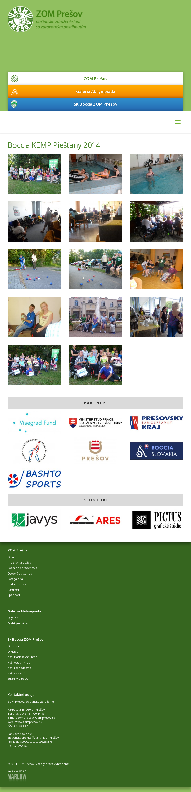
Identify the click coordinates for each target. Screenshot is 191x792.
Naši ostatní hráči (19, 662)
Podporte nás (17, 584)
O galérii (13, 618)
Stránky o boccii (18, 678)
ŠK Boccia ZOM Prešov (95, 104)
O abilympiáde (18, 623)
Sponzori (14, 595)
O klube (13, 651)
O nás (11, 557)
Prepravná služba (19, 562)
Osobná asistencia (20, 573)
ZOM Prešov (96, 78)
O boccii (13, 646)
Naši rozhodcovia (19, 668)
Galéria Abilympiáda (95, 91)
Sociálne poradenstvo (22, 568)
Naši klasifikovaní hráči (23, 657)
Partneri (13, 589)
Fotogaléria (15, 579)
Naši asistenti (16, 673)
